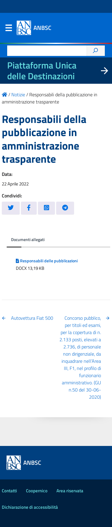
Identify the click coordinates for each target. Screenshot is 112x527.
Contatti (9, 490)
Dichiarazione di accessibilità (30, 507)
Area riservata (69, 490)
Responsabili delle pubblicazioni (47, 261)
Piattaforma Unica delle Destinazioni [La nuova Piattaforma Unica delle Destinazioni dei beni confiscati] (41, 70)
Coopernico (36, 490)
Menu (8, 29)
